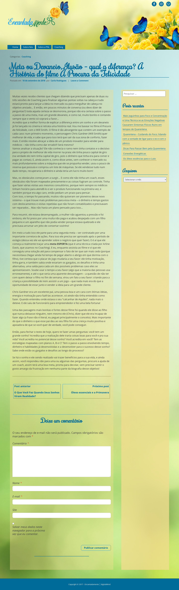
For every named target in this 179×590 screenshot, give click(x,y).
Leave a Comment (80, 80)
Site (14, 510)
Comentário (20, 443)
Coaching (58, 47)
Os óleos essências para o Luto (139, 158)
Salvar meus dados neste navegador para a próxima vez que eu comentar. (28, 530)
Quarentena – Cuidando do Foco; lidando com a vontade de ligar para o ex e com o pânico (144, 139)
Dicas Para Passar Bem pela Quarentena (144, 148)
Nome (17, 483)
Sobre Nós (28, 47)
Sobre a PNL (43, 47)
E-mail (17, 496)
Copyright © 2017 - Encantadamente (83, 584)
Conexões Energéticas (134, 153)
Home (15, 47)
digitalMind (106, 584)
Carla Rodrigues (58, 80)
